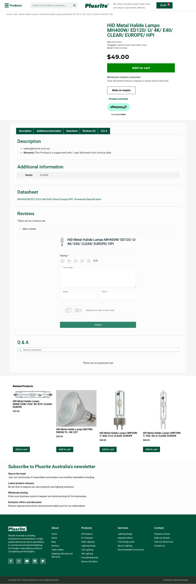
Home (9, 14)
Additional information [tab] (49, 131)
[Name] (78, 295)
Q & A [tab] (104, 131)
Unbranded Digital (180, 580)
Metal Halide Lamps (28, 14)
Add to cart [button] (21, 449)
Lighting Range (123, 45)
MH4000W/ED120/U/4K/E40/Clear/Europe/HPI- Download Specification (59, 199)
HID (15, 14)
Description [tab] (25, 131)
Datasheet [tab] (71, 131)
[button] (13, 5)
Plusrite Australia (120, 48)
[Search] (74, 5)
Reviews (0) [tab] (89, 131)
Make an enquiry (121, 90)
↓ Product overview (117, 98)
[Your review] (98, 278)
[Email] (117, 295)
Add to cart (141, 68)
